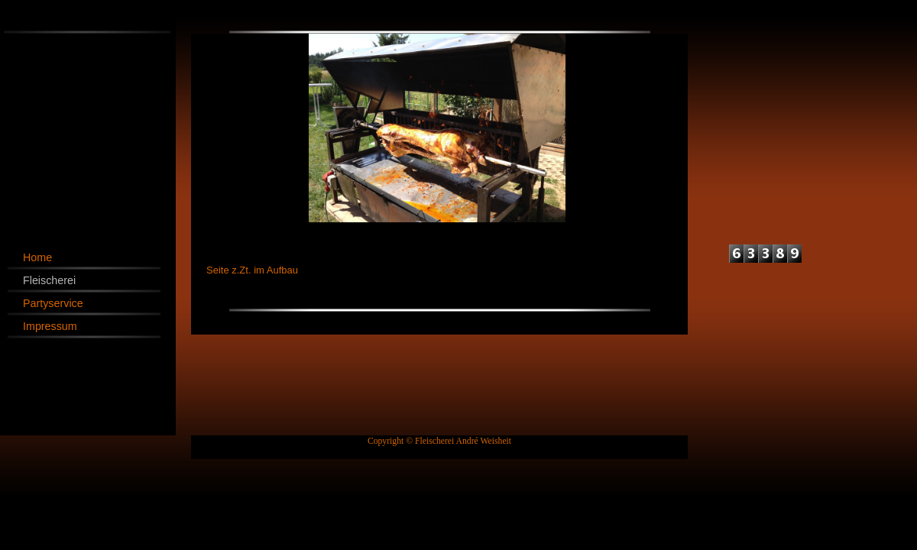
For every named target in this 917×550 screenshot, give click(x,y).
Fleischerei (49, 280)
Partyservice (53, 303)
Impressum (50, 326)
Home (37, 257)
